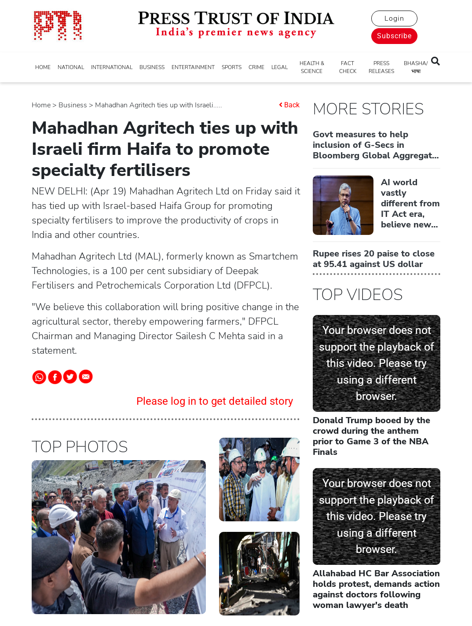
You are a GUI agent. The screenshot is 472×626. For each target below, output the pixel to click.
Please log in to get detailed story (214, 401)
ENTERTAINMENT (193, 67)
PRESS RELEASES (381, 67)
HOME (43, 67)
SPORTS (231, 67)
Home (41, 105)
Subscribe (394, 36)
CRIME (256, 67)
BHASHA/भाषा (416, 67)
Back (292, 105)
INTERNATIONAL (111, 67)
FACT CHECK (347, 67)
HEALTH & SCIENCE (312, 67)
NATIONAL (71, 67)
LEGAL (279, 67)
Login (394, 18)
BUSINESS (152, 67)
